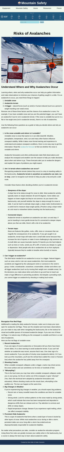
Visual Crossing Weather (58, 19)
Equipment (6, 8)
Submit (42, 22)
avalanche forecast (27, 147)
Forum (59, 8)
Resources (47, 8)
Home (35, 8)
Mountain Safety (22, 8)
